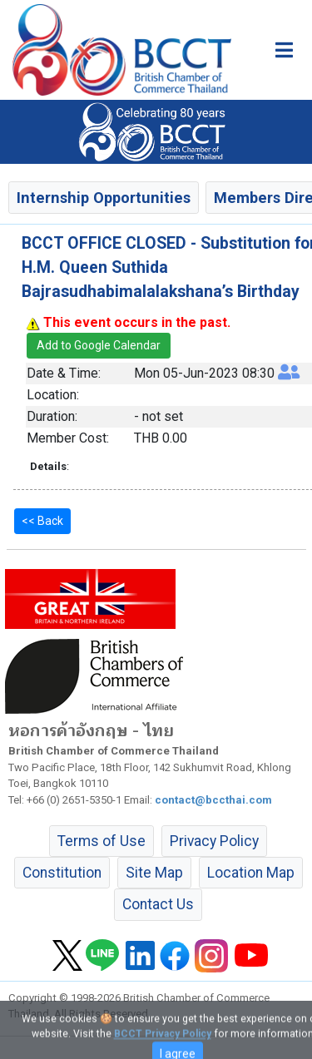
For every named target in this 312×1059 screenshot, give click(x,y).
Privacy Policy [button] (214, 841)
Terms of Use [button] (101, 841)
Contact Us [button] (158, 904)
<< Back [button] (42, 520)
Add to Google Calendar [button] (98, 345)
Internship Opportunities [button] (104, 197)
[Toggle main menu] (284, 50)
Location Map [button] (251, 872)
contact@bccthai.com (213, 800)
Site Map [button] (154, 872)
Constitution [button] (62, 872)
